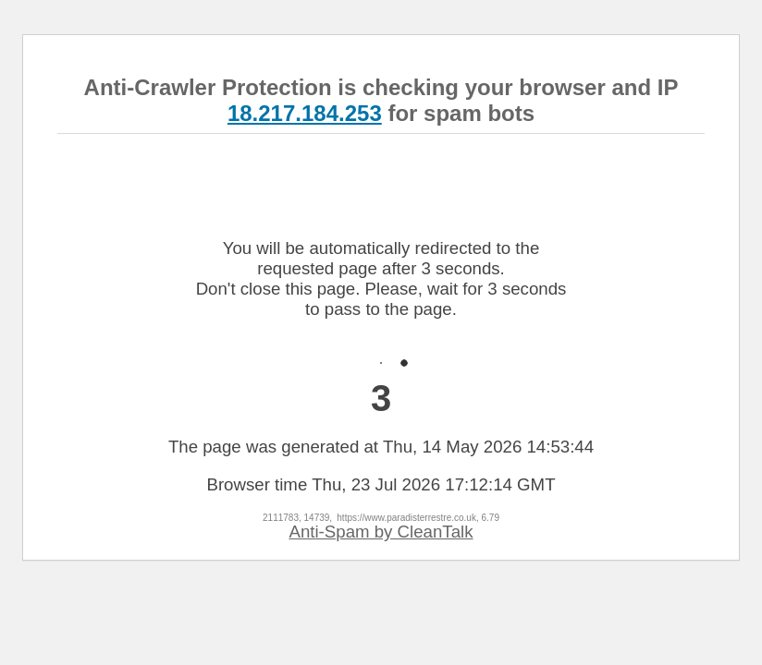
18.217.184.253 (304, 113)
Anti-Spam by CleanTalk (381, 531)
